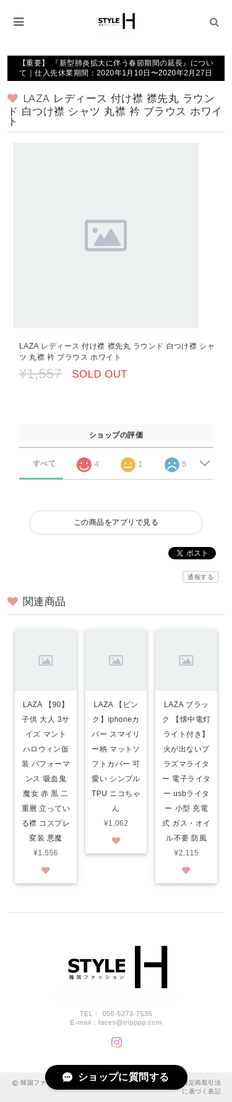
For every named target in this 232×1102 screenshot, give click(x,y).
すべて (44, 463)
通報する (200, 577)
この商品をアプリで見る (116, 522)
